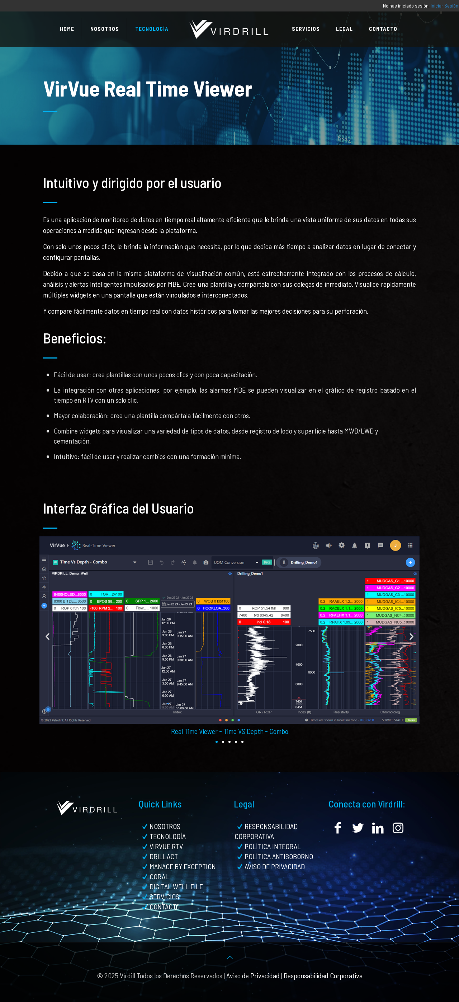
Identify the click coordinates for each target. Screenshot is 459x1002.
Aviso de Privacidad (253, 975)
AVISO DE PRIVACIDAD (275, 866)
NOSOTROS (165, 826)
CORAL (159, 876)
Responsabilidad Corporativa (323, 975)
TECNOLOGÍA (168, 836)
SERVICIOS (164, 896)
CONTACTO (165, 906)
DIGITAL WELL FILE (176, 886)
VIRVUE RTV (166, 846)
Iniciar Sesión (444, 6)
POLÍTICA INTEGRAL (273, 846)
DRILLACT (164, 856)
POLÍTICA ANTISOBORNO (279, 856)
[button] (47, 636)
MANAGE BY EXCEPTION (183, 866)
